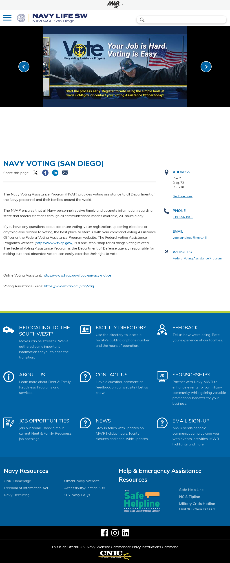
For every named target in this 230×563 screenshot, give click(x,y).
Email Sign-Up (191, 421)
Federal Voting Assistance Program (197, 258)
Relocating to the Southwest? (44, 330)
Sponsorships (191, 374)
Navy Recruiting (16, 495)
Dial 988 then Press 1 (197, 509)
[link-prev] (23, 66)
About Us (32, 374)
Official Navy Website (82, 481)
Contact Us (112, 374)
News (103, 421)
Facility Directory (121, 327)
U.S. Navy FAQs (77, 495)
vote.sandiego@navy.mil (190, 237)
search (142, 20)
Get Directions (182, 196)
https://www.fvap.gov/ (54, 243)
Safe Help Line (191, 489)
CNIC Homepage (17, 481)
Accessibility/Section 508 (84, 488)
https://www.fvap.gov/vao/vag (69, 286)
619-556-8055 (183, 217)
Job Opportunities (44, 421)
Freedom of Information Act (26, 488)
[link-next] (206, 66)
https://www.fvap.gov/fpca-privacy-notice (77, 275)
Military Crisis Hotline (197, 503)
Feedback (185, 327)
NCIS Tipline (189, 496)
